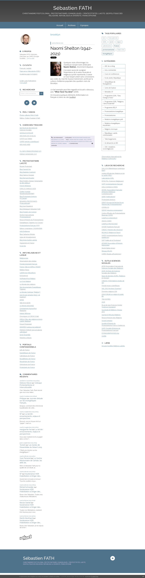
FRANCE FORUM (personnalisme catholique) (31, 331)
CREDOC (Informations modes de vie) (113, 282)
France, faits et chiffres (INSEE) (30, 267)
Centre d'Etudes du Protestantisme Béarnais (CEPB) (113, 214)
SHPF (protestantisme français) (112, 184)
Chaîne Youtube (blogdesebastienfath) (27, 193)
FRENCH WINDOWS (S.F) (28, 154)
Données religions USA (109, 291)
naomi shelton (74, 139)
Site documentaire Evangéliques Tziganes (30, 288)
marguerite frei (26, 429)
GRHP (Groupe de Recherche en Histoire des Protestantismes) (113, 203)
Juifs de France (25, 350)
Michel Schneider (27, 487)
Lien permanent (57, 137)
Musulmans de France (27, 361)
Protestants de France (27, 367)
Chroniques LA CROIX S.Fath (29, 316)
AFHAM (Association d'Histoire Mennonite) (112, 244)
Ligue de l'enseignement (28, 237)
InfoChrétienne (25, 231)
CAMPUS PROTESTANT (110, 224)
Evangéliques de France (27, 353)
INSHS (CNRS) (106, 221)
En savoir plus (94, 576)
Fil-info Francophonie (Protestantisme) (27, 216)
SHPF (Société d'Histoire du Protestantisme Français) (111, 329)
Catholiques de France (27, 356)
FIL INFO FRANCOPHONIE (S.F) (30, 151)
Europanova (24, 276)
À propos (84, 25)
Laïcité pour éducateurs (28, 273)
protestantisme (108, 50)
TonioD (22, 445)
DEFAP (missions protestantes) (112, 210)
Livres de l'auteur (110, 88)
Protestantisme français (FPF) (30, 225)
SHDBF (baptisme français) (111, 227)
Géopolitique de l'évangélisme (109, 83)
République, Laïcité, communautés (110, 134)
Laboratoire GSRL (108, 178)
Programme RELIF (111, 107)
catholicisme (107, 46)
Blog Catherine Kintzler (27, 234)
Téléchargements (110, 139)
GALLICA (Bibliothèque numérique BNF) (113, 169)
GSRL (104, 42)
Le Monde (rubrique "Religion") (30, 292)
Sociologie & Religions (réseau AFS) (112, 311)
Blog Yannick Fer (25, 169)
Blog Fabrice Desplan (27, 175)
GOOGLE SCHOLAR (26, 133)
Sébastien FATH (72, 8)
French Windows (25, 186)
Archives (72, 25)
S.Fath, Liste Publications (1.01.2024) (28, 82)
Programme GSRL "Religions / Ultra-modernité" (113, 103)
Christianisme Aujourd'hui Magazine (28, 309)
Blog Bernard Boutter (27, 178)
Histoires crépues (26, 338)
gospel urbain (62, 143)
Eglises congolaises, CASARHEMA (31, 228)
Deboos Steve (25, 383)
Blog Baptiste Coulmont (27, 172)
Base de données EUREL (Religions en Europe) (113, 277)
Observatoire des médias (28, 261)
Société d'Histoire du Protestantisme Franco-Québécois (113, 324)
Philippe (23, 398)
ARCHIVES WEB (25, 144)
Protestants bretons (108, 200)
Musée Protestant (26, 166)
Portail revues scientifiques (111, 286)
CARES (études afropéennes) (111, 254)
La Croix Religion (25, 281)
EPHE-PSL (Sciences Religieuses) (113, 181)
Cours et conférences (112, 74)
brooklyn (54, 143)
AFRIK (22, 300)
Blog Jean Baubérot (26, 206)
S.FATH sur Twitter (26, 139)
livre (104, 38)
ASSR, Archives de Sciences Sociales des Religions (111, 272)
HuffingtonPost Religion (27, 278)
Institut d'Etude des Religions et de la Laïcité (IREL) (113, 174)
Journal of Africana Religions (111, 315)
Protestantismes (110, 115)
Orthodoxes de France (27, 364)
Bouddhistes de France (27, 359)
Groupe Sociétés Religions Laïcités (113, 346)
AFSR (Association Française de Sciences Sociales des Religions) (112, 267)
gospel (81, 139)
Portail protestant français (28, 264)
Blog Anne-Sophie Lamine (28, 240)
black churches (66, 141)
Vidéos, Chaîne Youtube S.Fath (30, 118)
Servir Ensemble (25, 335)
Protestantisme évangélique (81, 137)
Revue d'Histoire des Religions (112, 318)
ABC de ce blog (110, 66)
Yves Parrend (25, 458)
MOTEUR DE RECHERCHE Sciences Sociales (28, 129)
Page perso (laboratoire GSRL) (30, 71)
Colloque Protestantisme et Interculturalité (31, 385)
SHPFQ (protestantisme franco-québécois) (112, 236)
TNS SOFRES (106, 299)
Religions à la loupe (57, 139)
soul (85, 139)
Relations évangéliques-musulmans (111, 124)
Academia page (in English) (28, 74)
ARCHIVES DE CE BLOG (28, 136)
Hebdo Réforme (25, 313)
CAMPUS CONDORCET (109, 218)
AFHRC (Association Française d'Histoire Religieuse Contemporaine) (112, 192)
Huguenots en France (27, 243)
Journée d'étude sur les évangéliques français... (31, 400)
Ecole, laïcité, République (113, 78)
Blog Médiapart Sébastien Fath (30, 209)
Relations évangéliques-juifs (114, 119)
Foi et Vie (23, 246)
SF (21, 414)
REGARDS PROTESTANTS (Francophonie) (28, 202)
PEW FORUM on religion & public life (113, 295)
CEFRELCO (105, 207)
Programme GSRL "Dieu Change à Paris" (112, 97)
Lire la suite (30, 58)
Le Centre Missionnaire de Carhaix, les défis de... (31, 460)
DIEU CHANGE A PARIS (110, 187)
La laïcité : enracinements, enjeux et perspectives (30, 416)
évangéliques (107, 54)
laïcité (111, 42)
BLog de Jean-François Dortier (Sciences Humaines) (112, 306)
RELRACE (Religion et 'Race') (111, 232)
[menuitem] (59, 25)
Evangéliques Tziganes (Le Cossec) (31, 223)
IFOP (103, 302)
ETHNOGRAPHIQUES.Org (110, 333)
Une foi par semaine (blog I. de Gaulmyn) (30, 296)
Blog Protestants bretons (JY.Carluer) (28, 197)
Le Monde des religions (27, 284)
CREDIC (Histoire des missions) (112, 230)
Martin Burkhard (26, 518)
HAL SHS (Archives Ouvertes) (111, 288)
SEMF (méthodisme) (108, 197)
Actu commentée (110, 70)
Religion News (24, 270)
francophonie (113, 38)
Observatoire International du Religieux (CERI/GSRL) (111, 158)
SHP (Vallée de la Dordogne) (111, 240)
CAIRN (104, 336)
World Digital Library (108, 248)
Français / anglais (25, 68)
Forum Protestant (26, 324)
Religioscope (24, 258)
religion (118, 42)
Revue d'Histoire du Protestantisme (31, 220)
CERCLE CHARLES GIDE (28, 189)
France (116, 46)
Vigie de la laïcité (25, 303)
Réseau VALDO (107, 251)
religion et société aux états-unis (81, 141)
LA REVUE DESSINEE (27, 306)
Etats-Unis (121, 50)
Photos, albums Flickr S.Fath (29, 115)
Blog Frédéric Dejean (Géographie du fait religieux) (31, 182)
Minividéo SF (109, 92)
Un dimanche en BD (111, 143)
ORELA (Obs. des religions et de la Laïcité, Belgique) (31, 320)
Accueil (59, 25)
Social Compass (107, 321)
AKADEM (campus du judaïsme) (30, 327)
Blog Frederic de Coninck (28, 212)
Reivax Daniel (25, 503)
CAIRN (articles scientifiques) (29, 142)
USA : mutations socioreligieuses (109, 148)
